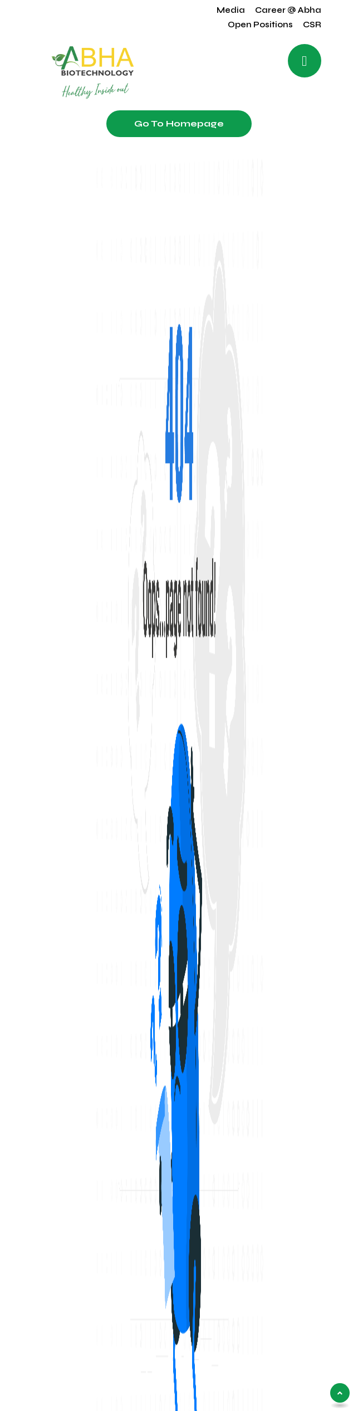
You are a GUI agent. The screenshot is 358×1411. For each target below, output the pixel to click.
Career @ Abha (288, 10)
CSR (312, 25)
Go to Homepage (179, 123)
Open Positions (260, 25)
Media (231, 10)
